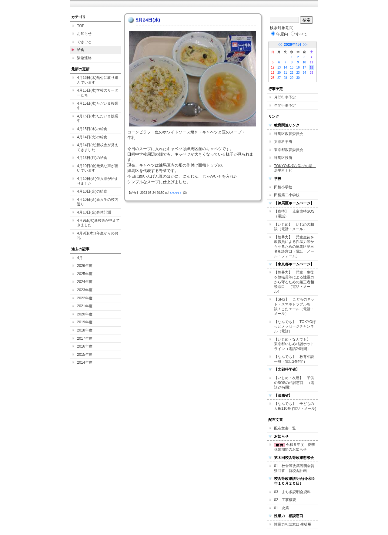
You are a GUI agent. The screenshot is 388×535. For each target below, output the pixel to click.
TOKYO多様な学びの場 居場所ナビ (295, 168)
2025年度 (84, 274)
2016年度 (84, 346)
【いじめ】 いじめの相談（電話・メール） (294, 226)
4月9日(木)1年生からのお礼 (97, 235)
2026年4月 (292, 44)
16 (298, 67)
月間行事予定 (285, 97)
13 (279, 67)
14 (285, 67)
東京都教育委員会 (288, 150)
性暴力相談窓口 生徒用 (292, 524)
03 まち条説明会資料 (292, 492)
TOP (80, 26)
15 (291, 67)
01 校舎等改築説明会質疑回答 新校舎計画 (294, 468)
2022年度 (84, 298)
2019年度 (84, 322)
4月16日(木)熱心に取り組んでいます (97, 80)
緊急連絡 (84, 58)
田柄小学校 (283, 187)
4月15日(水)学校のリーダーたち (97, 92)
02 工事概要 (285, 500)
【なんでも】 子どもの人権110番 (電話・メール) (295, 406)
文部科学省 (283, 142)
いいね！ (176, 192)
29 (291, 77)
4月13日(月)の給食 (92, 158)
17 (304, 67)
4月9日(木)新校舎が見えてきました (98, 222)
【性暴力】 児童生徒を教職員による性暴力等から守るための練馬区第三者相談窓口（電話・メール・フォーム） (294, 246)
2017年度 (84, 338)
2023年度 (84, 290)
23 (298, 72)
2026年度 (84, 266)
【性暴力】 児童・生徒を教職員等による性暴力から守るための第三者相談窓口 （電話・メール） (294, 281)
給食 (80, 50)
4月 (80, 258)
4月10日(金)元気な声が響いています (97, 168)
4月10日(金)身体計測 (94, 212)
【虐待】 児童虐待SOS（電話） (294, 213)
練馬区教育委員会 (288, 134)
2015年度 (84, 354)
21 (285, 72)
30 (298, 77)
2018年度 (84, 330)
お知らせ (84, 34)
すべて (299, 34)
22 (291, 72)
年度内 (279, 34)
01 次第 (281, 508)
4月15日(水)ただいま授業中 (97, 105)
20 (279, 72)
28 (285, 77)
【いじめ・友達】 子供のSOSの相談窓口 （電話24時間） (294, 382)
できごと (84, 42)
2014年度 (84, 362)
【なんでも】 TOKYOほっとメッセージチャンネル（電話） (295, 326)
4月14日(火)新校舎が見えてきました (97, 147)
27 (279, 77)
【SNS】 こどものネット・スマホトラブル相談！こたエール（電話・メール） (294, 306)
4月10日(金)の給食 (92, 191)
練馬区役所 (283, 158)
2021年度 (84, 306)
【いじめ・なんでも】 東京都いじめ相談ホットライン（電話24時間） (294, 344)
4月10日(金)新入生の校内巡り (97, 202)
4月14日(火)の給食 (92, 137)
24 (304, 72)
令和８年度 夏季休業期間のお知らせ (294, 447)
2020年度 (84, 314)
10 (304, 62)
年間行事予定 (285, 105)
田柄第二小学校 (286, 195)
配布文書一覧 (285, 428)
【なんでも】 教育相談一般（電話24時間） (294, 359)
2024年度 (84, 282)
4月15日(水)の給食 (92, 129)
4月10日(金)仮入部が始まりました (97, 181)
